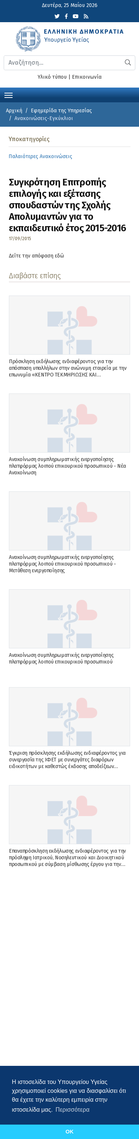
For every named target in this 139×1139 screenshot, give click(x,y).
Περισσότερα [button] (73, 1109)
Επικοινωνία (87, 77)
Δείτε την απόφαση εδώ (36, 256)
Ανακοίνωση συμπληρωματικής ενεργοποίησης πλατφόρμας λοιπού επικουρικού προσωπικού (61, 658)
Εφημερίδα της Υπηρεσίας (61, 111)
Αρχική (14, 111)
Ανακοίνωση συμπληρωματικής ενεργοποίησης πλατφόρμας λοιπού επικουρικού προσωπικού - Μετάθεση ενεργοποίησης (62, 564)
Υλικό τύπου (52, 77)
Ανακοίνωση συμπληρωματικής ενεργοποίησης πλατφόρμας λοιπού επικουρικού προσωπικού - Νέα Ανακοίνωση (67, 466)
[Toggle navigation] (8, 95)
